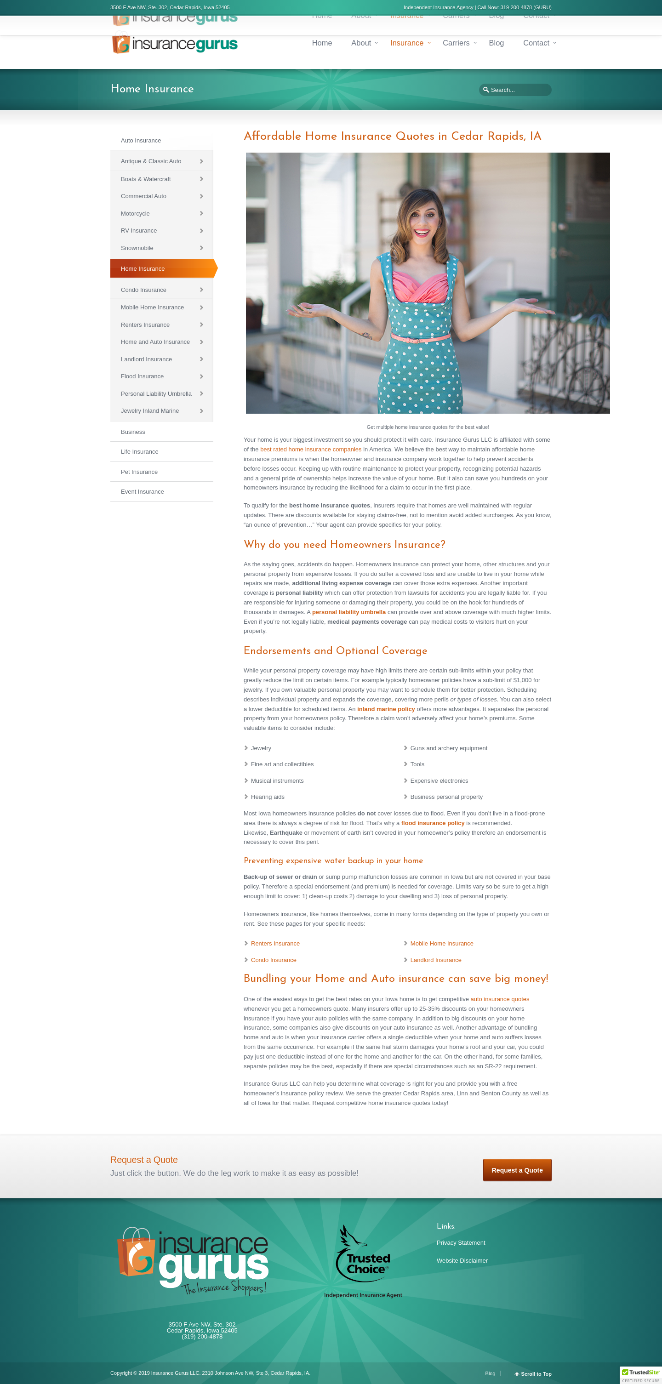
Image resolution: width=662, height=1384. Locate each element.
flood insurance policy (433, 823)
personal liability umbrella (349, 612)
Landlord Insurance (436, 960)
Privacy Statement (461, 1242)
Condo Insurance (274, 960)
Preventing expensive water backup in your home (333, 861)
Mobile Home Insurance (442, 943)
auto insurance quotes (500, 999)
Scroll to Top (536, 1374)
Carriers (456, 43)
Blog (496, 43)
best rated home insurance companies (310, 449)
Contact (536, 43)
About (361, 43)
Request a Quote (517, 1170)
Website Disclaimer (462, 1260)
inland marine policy (386, 709)
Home (322, 43)
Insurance (406, 43)
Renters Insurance (275, 943)
